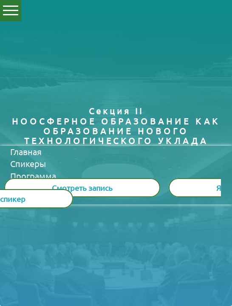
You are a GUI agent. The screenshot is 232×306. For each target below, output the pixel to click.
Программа (33, 175)
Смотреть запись (82, 187)
